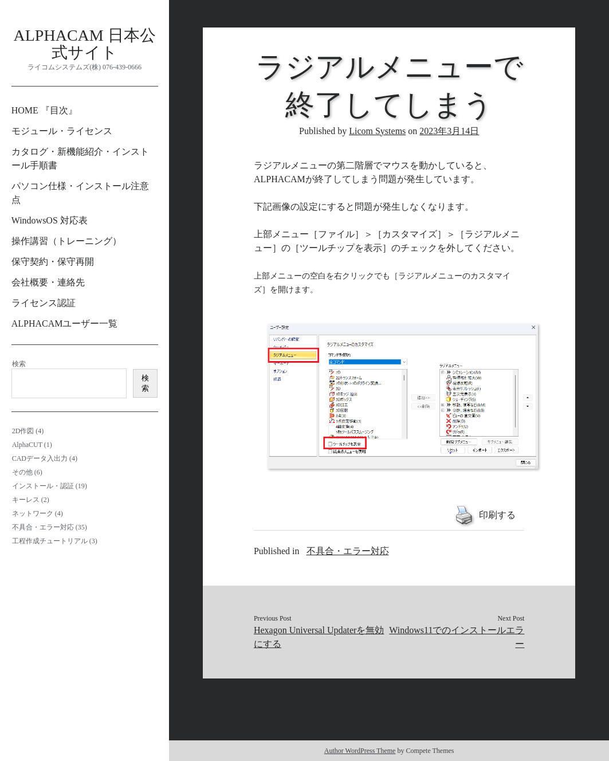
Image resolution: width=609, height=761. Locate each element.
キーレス (26, 500)
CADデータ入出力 (40, 458)
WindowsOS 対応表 (49, 220)
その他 (22, 472)
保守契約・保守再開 (52, 261)
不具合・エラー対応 (43, 527)
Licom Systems (377, 131)
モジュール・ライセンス (61, 131)
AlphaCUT (27, 445)
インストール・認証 (43, 486)
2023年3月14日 (449, 131)
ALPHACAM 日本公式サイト (85, 43)
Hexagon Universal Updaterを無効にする (319, 637)
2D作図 (23, 431)
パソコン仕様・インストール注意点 (80, 193)
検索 (19, 364)
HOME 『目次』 (44, 110)
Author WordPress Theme (360, 751)
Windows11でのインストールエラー (456, 637)
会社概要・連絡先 (48, 282)
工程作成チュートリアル (50, 541)
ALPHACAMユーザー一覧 (64, 323)
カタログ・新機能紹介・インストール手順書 (80, 158)
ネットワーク (32, 513)
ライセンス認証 (43, 303)
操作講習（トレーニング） (66, 241)
